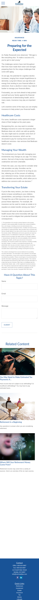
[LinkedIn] (21, 577)
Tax (19, 595)
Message (5, 306)
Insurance (19, 592)
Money (19, 597)
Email (4, 294)
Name (4, 281)
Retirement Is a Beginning (11, 422)
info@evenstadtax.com (19, 574)
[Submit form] (7, 325)
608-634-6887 (21, 565)
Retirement (19, 586)
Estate (19, 590)
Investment (19, 588)
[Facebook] (17, 577)
